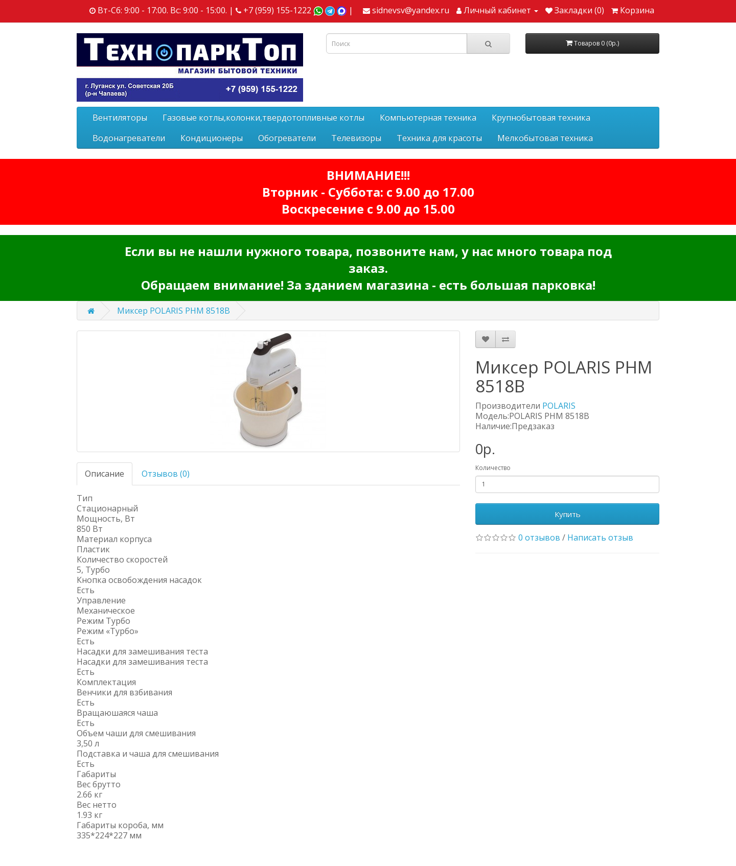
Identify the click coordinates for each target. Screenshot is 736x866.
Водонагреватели (129, 138)
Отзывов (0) (166, 473)
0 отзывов (539, 537)
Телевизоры (356, 138)
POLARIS (559, 405)
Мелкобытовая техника (545, 138)
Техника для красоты (439, 138)
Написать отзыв (600, 537)
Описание (104, 473)
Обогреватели (287, 138)
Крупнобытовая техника (541, 117)
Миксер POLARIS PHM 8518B (173, 310)
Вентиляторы (120, 117)
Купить (568, 514)
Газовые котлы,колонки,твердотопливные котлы (263, 117)
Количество (493, 467)
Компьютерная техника (428, 117)
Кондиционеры (211, 138)
